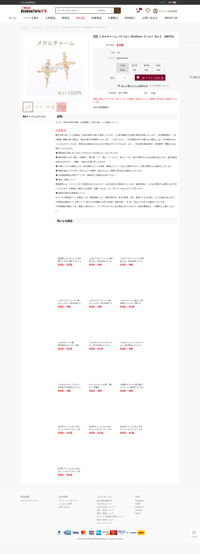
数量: (112, 78)
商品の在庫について (105, 520)
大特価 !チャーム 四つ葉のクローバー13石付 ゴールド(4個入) (132, 387)
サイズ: (111, 58)
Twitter (138, 504)
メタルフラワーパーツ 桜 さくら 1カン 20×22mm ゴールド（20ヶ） (100, 303)
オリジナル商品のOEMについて (110, 516)
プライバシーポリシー (68, 501)
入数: (112, 52)
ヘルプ (162, 2)
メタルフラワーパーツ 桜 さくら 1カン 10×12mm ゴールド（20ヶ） (69, 303)
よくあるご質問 (65, 504)
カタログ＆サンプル (28, 501)
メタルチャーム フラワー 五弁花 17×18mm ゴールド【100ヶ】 (69, 387)
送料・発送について (105, 510)
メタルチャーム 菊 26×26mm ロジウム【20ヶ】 (68, 345)
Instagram (139, 501)
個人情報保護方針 (104, 501)
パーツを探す (31, 18)
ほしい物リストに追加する (134, 86)
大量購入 (113, 18)
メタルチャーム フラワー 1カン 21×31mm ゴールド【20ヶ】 (100, 345)
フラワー (50, 27)
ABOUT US (171, 18)
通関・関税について (105, 513)
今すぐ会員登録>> (101, 107)
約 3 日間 (123, 93)
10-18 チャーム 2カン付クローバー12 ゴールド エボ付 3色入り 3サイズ (69, 429)
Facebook (139, 507)
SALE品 (80, 18)
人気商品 (50, 18)
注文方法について (104, 504)
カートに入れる (152, 78)
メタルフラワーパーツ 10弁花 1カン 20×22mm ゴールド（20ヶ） (132, 261)
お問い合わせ (150, 18)
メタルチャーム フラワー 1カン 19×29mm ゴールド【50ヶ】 (131, 345)
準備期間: (112, 93)
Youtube (138, 510)
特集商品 (96, 18)
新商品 (66, 18)
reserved (119, 539)
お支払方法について (105, 507)
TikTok (138, 513)
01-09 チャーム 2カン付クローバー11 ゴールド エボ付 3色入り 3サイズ (69, 471)
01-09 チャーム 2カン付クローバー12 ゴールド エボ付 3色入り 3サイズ (100, 429)
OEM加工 (130, 18)
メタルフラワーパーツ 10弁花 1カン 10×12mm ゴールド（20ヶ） (101, 261)
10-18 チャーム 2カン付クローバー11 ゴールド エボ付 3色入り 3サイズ (131, 429)
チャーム (35, 27)
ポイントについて (104, 523)
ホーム (12, 18)
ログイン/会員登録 (168, 11)
